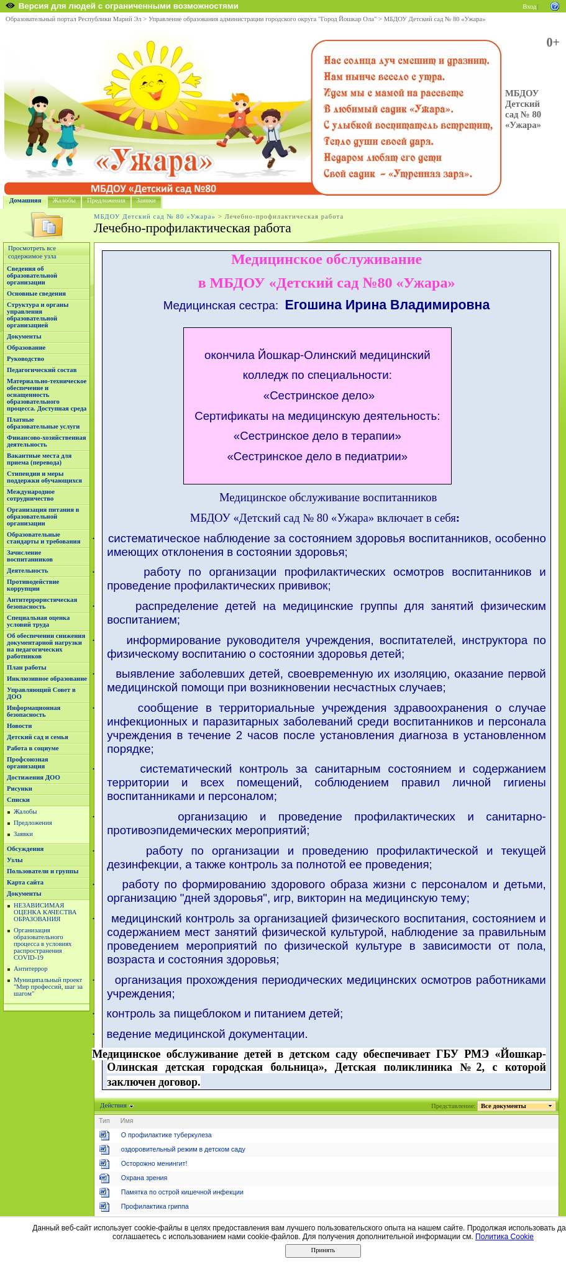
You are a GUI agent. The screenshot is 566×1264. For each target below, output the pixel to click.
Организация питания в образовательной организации (43, 516)
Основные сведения (36, 293)
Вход (529, 6)
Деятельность (27, 570)
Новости (19, 725)
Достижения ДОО (33, 777)
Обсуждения (25, 848)
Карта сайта (25, 882)
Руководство (25, 358)
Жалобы (64, 200)
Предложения (106, 200)
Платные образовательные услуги (43, 423)
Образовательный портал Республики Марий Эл (74, 19)
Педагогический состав (41, 369)
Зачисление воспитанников (30, 556)
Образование (26, 347)
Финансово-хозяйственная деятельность (46, 441)
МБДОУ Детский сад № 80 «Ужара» (435, 19)
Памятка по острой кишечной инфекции (182, 1192)
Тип (104, 1120)
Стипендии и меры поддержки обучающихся (44, 477)
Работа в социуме (33, 748)
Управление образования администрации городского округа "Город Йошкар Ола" (262, 19)
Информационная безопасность (33, 711)
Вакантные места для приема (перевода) (39, 459)
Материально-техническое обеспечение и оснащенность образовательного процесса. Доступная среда (46, 395)
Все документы (504, 1106)
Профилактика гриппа (155, 1206)
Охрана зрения (144, 1177)
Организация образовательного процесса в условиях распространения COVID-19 (42, 944)
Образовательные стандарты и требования (44, 538)
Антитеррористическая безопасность (42, 603)
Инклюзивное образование (47, 678)
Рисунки (19, 788)
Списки (18, 799)
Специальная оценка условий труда (38, 621)
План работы (27, 667)
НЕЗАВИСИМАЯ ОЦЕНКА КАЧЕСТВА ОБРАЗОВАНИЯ (45, 912)
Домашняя (25, 200)
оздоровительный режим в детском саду (183, 1149)
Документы (24, 336)
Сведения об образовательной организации (32, 275)
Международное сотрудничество (31, 495)
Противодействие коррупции (33, 585)
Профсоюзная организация (27, 763)
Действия (113, 1105)
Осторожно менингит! (154, 1163)
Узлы (15, 860)
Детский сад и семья (37, 737)
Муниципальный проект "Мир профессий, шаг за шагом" (48, 986)
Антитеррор (30, 968)
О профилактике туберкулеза (166, 1135)
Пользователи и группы (42, 871)
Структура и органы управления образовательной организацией (37, 315)
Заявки (146, 200)
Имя (127, 1120)
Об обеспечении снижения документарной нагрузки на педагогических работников (46, 646)
